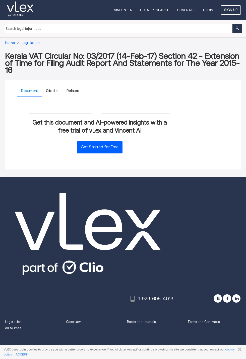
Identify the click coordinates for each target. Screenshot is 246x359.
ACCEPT (21, 354)
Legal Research (154, 10)
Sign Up (230, 10)
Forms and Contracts (204, 322)
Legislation (13, 322)
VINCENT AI (123, 10)
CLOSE (238, 349)
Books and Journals (141, 322)
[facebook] (227, 298)
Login (208, 10)
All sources (13, 328)
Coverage (186, 10)
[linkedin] (236, 298)
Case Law (73, 322)
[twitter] (218, 298)
